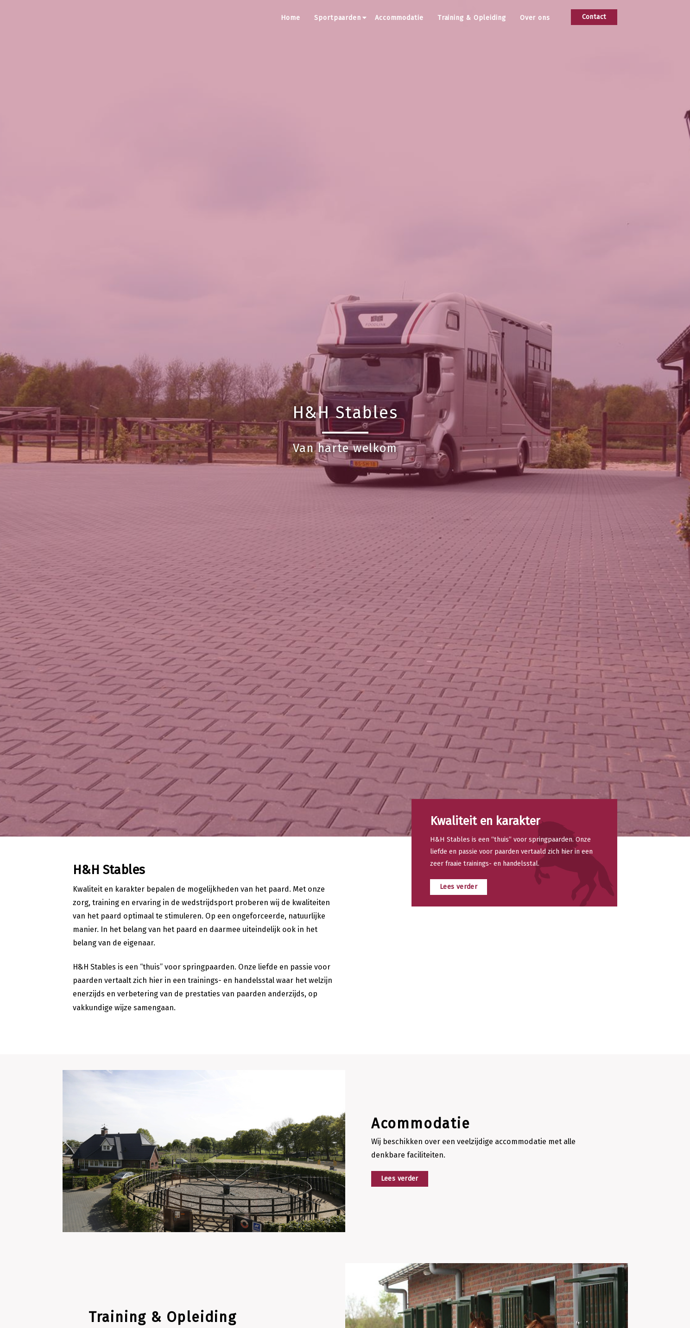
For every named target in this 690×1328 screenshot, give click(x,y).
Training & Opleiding (471, 18)
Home (291, 18)
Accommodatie (399, 18)
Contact (594, 17)
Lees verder (458, 887)
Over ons (535, 18)
